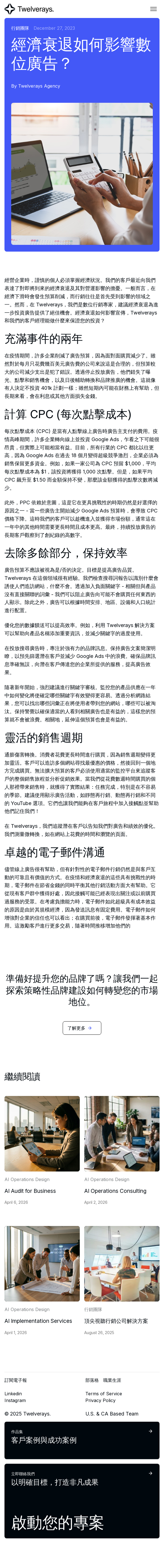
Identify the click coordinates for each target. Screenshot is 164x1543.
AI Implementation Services (38, 1321)
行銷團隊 (20, 28)
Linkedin (13, 1393)
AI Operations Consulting (115, 1191)
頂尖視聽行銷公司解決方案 (116, 1321)
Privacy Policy (100, 1400)
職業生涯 (112, 1380)
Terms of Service (103, 1393)
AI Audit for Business (30, 1191)
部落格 (92, 1380)
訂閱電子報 (15, 1380)
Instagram (15, 1400)
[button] (154, 9)
